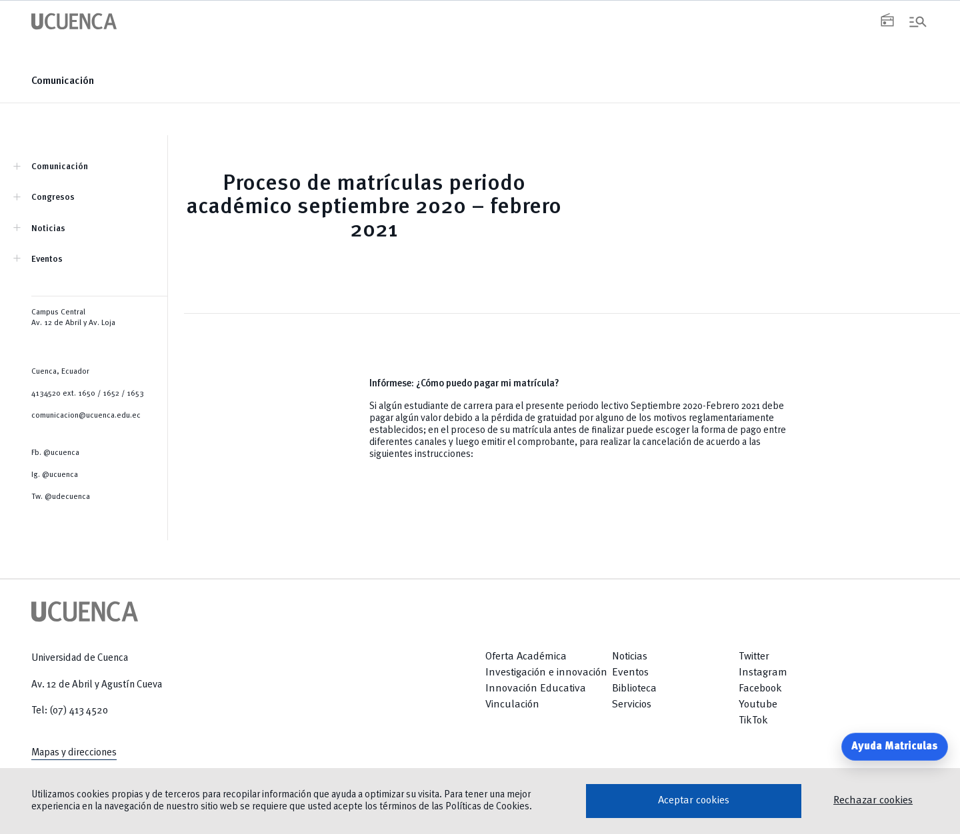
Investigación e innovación (546, 672)
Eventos (47, 259)
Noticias (48, 228)
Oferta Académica (526, 656)
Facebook (760, 688)
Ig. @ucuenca (54, 475)
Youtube (758, 704)
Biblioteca (634, 688)
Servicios (631, 704)
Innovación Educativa (535, 688)
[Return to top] (897, 704)
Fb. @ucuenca (55, 453)
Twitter (754, 656)
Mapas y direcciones (74, 752)
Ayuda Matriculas (894, 746)
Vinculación (512, 704)
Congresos (53, 197)
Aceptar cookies (693, 800)
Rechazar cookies (873, 800)
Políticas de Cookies (487, 806)
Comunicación (62, 81)
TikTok (753, 720)
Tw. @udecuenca (60, 497)
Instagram (763, 672)
